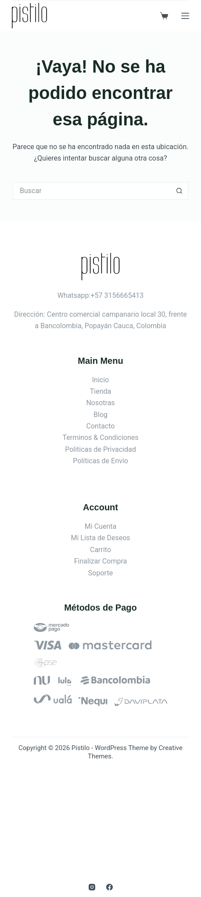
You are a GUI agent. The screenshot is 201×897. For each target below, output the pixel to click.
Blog (100, 414)
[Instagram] (92, 887)
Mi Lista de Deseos (100, 538)
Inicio (100, 380)
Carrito (100, 550)
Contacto (100, 426)
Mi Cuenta (100, 526)
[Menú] (185, 16)
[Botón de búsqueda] (179, 191)
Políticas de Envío (100, 461)
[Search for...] (92, 191)
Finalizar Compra (100, 561)
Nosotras (100, 403)
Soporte (100, 573)
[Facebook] (109, 887)
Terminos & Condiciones (101, 437)
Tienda (100, 391)
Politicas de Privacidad (100, 449)
